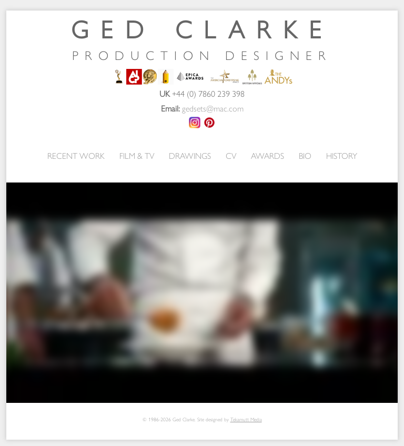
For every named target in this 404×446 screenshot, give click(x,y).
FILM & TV (136, 155)
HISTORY (341, 155)
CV (231, 155)
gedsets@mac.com (213, 108)
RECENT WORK (76, 155)
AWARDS (267, 155)
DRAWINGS (190, 155)
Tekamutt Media (246, 419)
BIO (305, 155)
